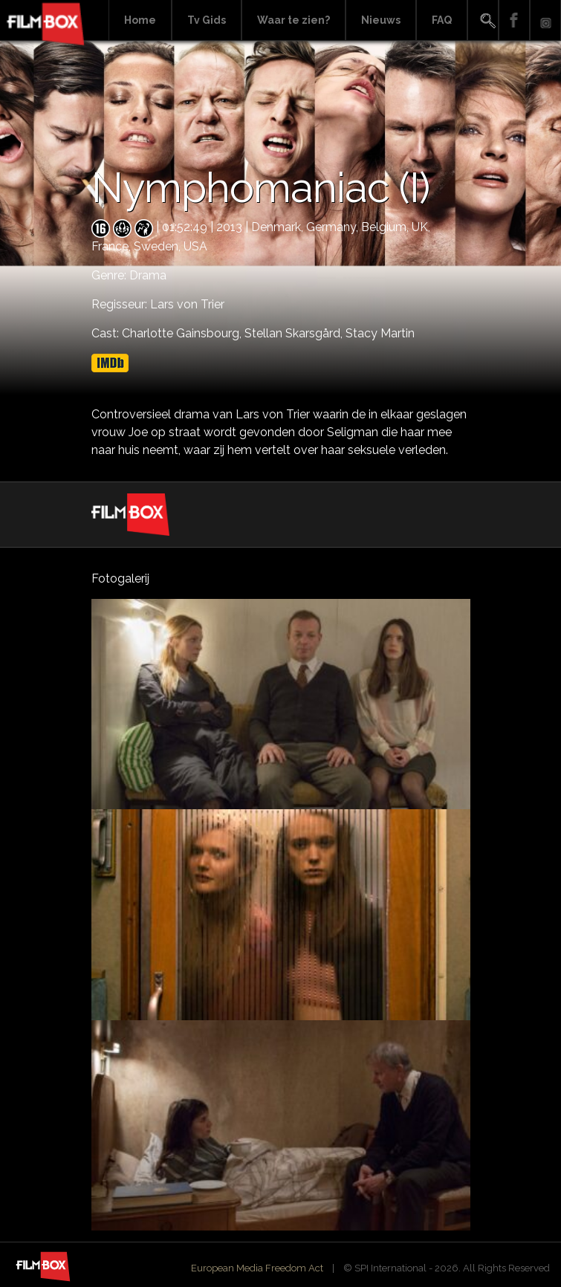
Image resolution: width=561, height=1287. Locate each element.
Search (483, 20)
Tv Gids (206, 20)
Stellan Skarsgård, (295, 333)
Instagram (545, 20)
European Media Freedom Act (257, 1268)
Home (140, 20)
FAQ (442, 20)
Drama (147, 275)
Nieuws (381, 20)
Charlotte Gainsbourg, (183, 333)
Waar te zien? (293, 20)
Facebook (514, 20)
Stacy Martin (380, 333)
